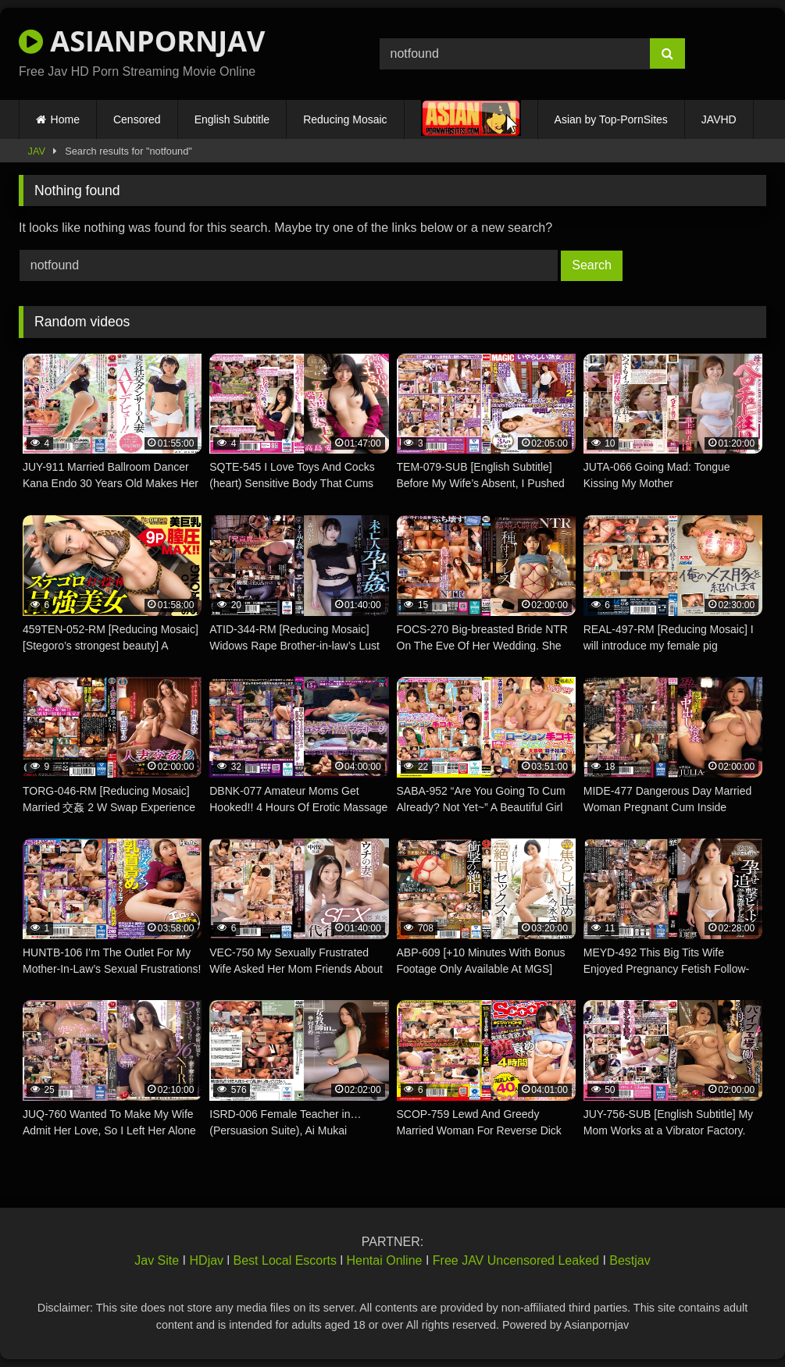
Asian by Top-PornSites (611, 119)
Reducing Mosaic (345, 119)
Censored (137, 119)
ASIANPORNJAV (142, 41)
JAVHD (719, 119)
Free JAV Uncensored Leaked (516, 1260)
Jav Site (156, 1260)
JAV (37, 151)
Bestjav (629, 1260)
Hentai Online (384, 1260)
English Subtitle (232, 119)
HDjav (207, 1260)
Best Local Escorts (285, 1260)
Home (65, 119)
